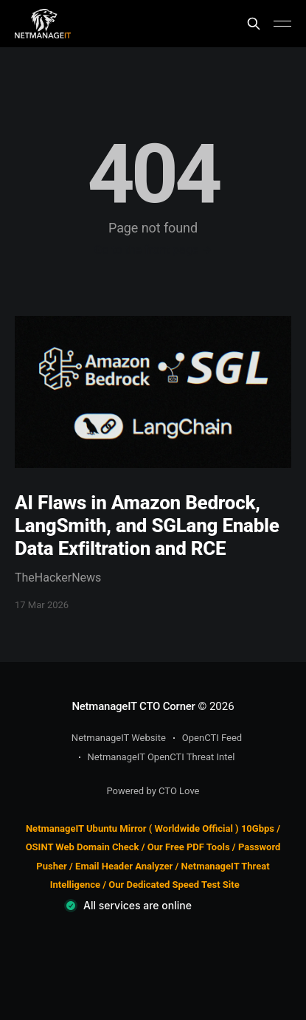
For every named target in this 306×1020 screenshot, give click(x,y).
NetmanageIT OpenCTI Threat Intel (161, 756)
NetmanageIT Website (119, 737)
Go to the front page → (153, 250)
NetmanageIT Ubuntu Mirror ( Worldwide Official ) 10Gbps (150, 828)
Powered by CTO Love (153, 790)
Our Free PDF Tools (188, 846)
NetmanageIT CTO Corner (133, 706)
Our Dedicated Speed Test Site (173, 884)
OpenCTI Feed (212, 737)
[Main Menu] (282, 24)
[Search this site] (253, 23)
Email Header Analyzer (124, 866)
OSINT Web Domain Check (82, 846)
